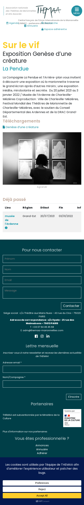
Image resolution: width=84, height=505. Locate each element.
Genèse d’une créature (21, 127)
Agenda (12, 23)
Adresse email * (12, 362)
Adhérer (42, 453)
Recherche (49, 23)
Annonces (42, 445)
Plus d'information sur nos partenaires (25, 431)
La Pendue (16, 68)
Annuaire (31, 25)
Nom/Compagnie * (14, 377)
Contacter (71, 306)
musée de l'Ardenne (11, 221)
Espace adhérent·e (54, 29)
